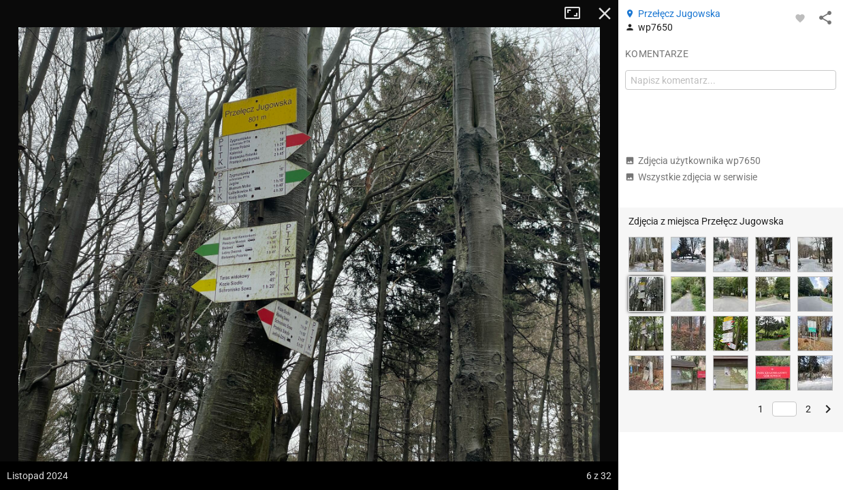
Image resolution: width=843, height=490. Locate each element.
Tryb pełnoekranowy (577, 13)
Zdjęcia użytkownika (693, 160)
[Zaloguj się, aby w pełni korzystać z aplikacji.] (800, 17)
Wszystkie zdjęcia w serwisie (691, 177)
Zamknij (604, 13)
